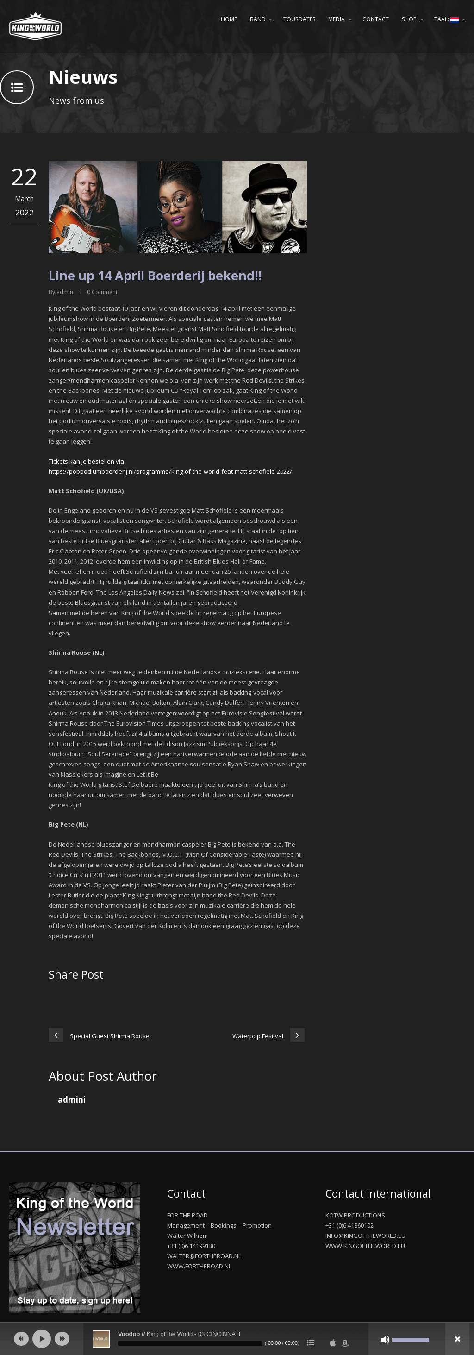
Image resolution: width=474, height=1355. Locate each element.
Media (336, 19)
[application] (237, 1339)
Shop (409, 19)
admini (65, 292)
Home (229, 19)
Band (258, 19)
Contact (375, 19)
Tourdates (299, 19)
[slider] (190, 1343)
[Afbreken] (385, 1339)
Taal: (446, 19)
